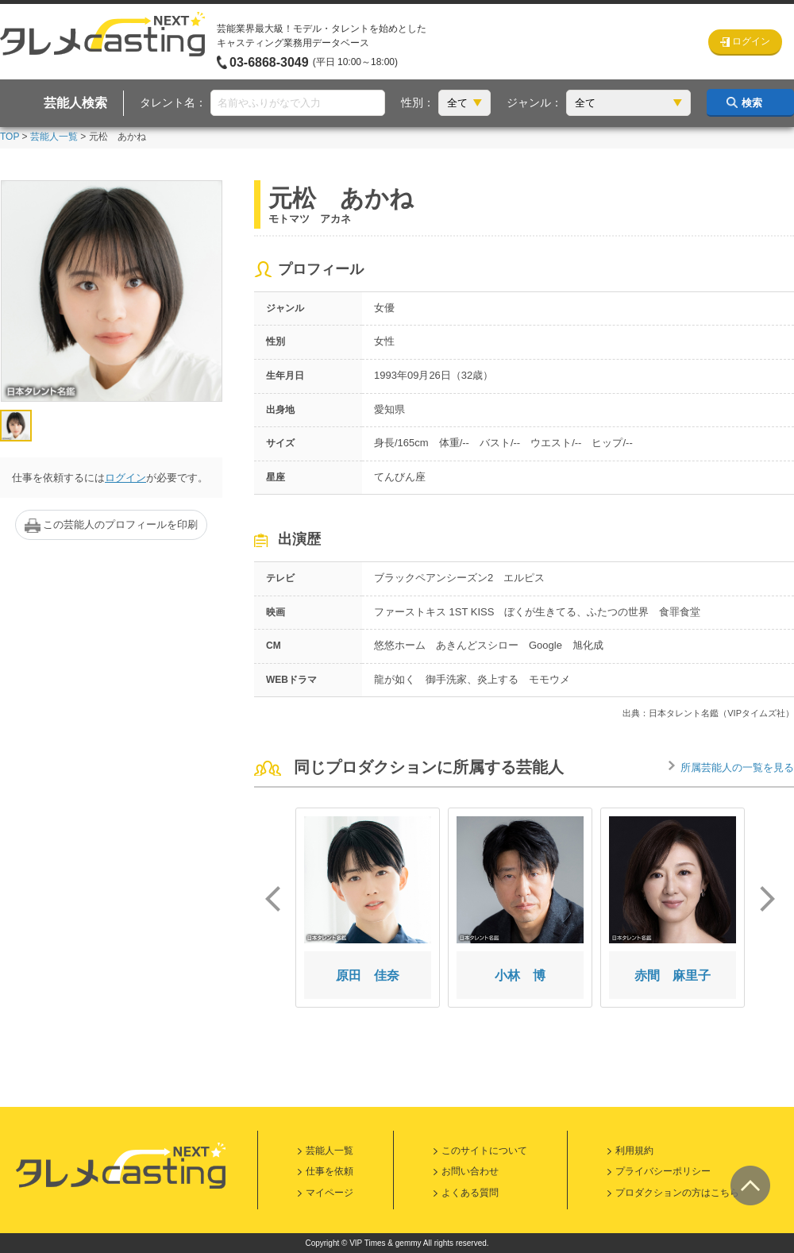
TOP (9, 136)
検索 (752, 103)
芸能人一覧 (54, 136)
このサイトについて (484, 1150)
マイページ (329, 1192)
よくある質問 (470, 1192)
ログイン (125, 478)
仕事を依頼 (329, 1171)
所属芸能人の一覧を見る (737, 767)
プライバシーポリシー (663, 1171)
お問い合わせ (470, 1171)
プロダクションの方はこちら (677, 1192)
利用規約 (634, 1150)
